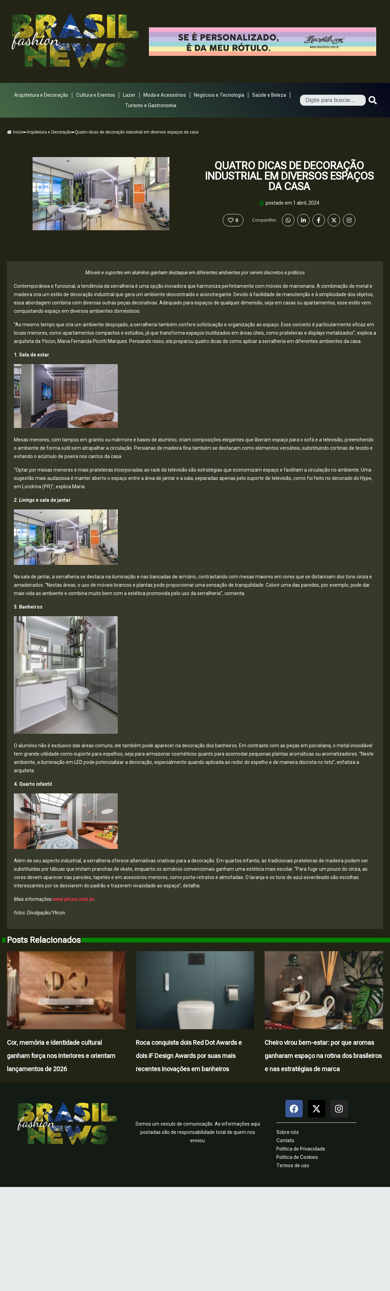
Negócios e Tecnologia (219, 95)
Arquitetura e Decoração (41, 95)
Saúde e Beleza (269, 95)
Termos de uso (292, 1165)
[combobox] (333, 100)
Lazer (129, 95)
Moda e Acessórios (164, 95)
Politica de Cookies (297, 1157)
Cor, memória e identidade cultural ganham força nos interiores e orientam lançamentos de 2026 (61, 1056)
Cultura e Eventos (95, 95)
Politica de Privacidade (300, 1149)
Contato (285, 1140)
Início (15, 132)
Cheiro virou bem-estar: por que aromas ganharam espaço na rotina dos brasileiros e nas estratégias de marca (323, 1056)
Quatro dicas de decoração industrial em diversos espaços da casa (289, 176)
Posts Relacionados (44, 940)
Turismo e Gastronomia (150, 105)
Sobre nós (287, 1132)
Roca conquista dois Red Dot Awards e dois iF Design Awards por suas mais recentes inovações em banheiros (189, 1056)
